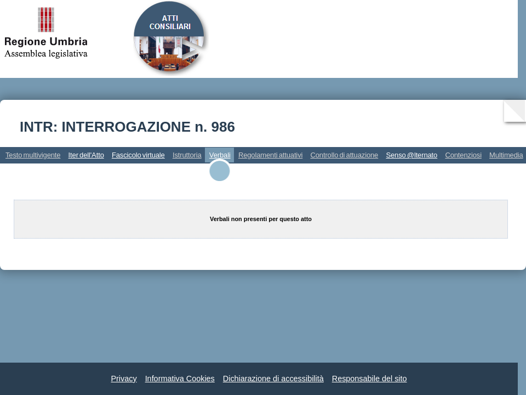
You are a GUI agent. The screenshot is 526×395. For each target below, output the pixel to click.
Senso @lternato (411, 155)
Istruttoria (187, 155)
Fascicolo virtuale (138, 155)
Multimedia (506, 155)
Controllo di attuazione (344, 155)
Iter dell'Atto (86, 155)
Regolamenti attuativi (270, 155)
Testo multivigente (32, 155)
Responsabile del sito (369, 378)
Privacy (123, 378)
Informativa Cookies (180, 378)
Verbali (220, 155)
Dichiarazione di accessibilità (273, 378)
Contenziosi (463, 155)
